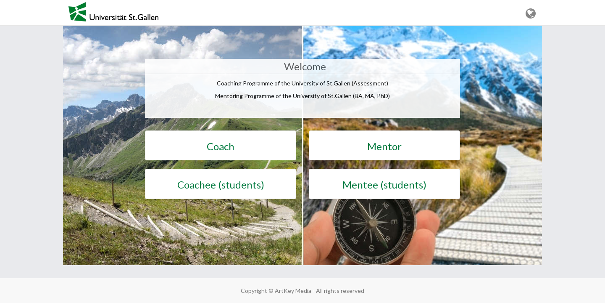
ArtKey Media (293, 290)
